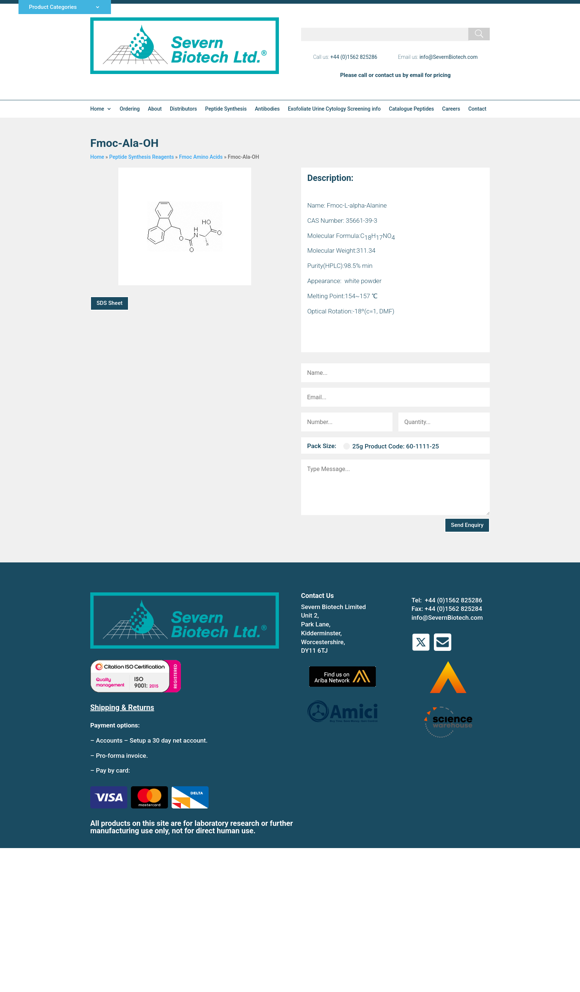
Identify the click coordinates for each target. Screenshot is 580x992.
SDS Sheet (109, 303)
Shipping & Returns (122, 707)
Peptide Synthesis (226, 109)
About (155, 109)
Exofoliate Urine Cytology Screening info (334, 109)
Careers (451, 109)
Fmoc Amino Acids (201, 157)
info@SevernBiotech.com (448, 57)
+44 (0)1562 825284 (453, 608)
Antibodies (267, 109)
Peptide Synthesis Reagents (141, 157)
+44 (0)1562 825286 (353, 57)
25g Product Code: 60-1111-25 (391, 446)
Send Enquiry (467, 525)
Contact (477, 109)
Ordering (130, 109)
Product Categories (53, 7)
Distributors (183, 109)
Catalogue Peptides (411, 109)
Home (97, 109)
